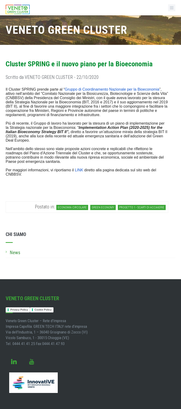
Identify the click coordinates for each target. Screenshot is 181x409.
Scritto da (52, 77)
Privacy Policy (19, 309)
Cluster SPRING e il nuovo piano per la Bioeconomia (79, 64)
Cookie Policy (43, 309)
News (15, 252)
